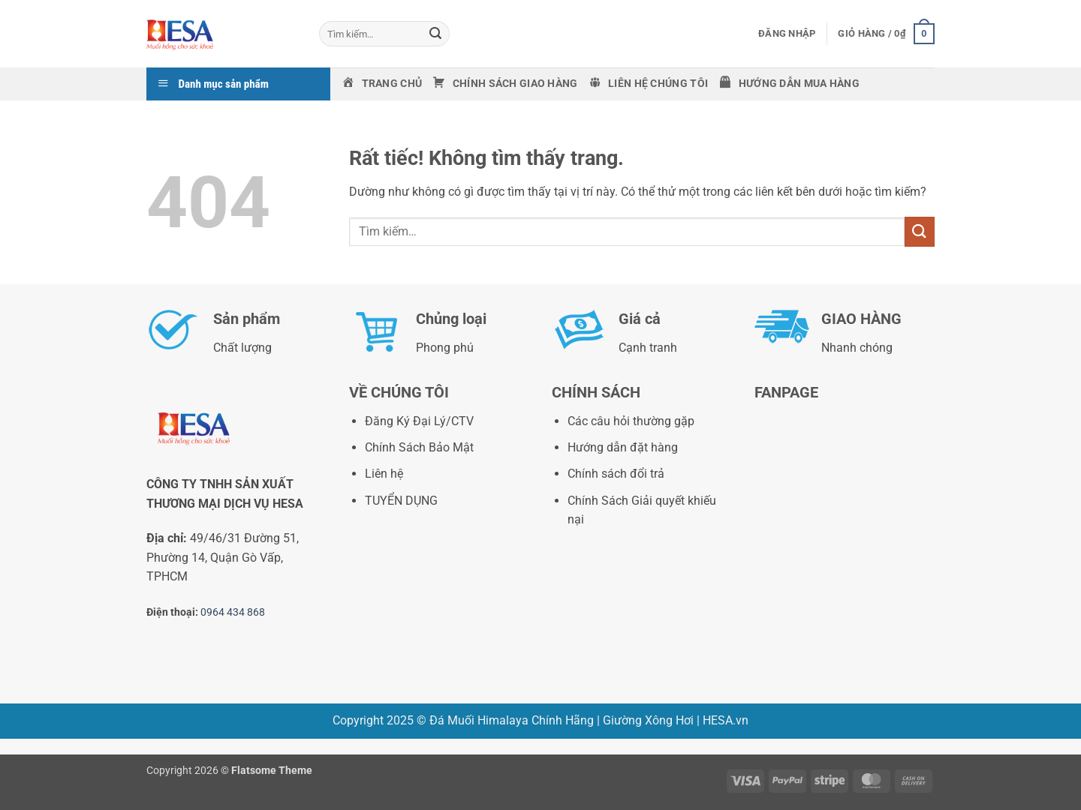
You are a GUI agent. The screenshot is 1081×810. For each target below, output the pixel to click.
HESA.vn (725, 720)
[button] (786, 34)
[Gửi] (435, 33)
